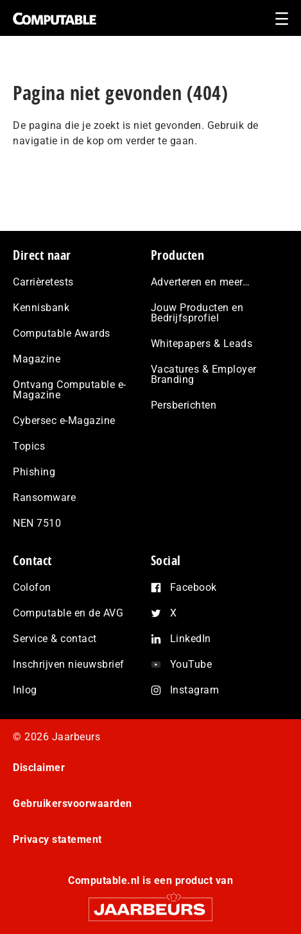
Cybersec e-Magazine (64, 420)
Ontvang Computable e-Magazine (69, 389)
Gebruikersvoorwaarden (72, 803)
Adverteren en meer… (200, 282)
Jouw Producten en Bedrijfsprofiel (197, 312)
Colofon (32, 587)
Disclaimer (39, 767)
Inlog (25, 690)
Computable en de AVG (68, 613)
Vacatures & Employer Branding (204, 374)
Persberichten (184, 405)
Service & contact (55, 639)
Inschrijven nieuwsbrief (69, 664)
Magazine (36, 359)
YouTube (191, 664)
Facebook (193, 587)
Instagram (194, 690)
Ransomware (44, 497)
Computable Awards (61, 333)
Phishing (34, 472)
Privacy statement (57, 839)
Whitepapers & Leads (202, 343)
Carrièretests (43, 282)
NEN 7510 (37, 523)
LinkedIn (190, 639)
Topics (29, 446)
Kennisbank (41, 307)
